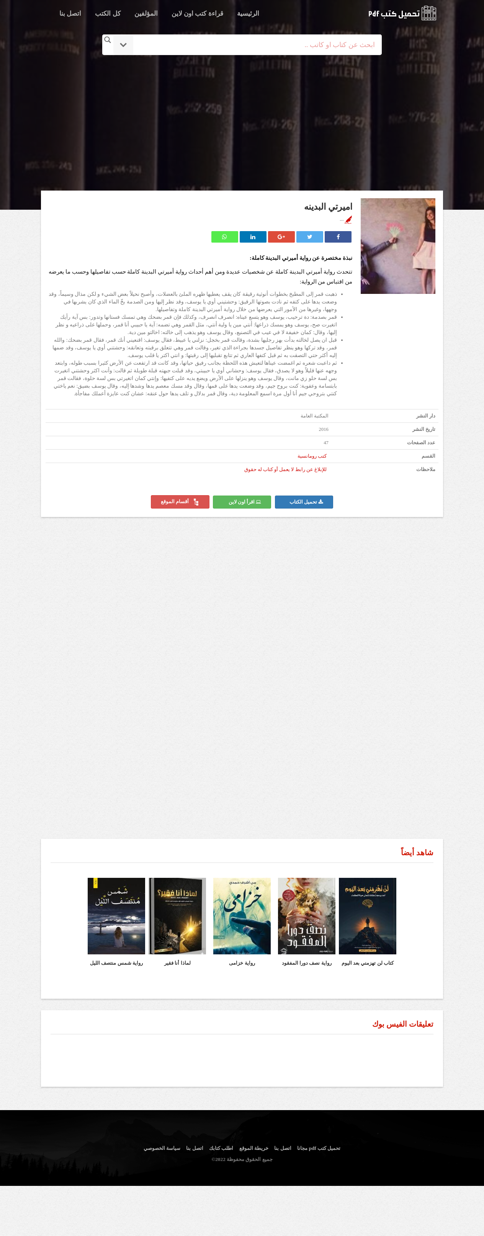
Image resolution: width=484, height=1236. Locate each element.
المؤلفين (146, 13)
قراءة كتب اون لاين (197, 13)
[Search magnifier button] (107, 39)
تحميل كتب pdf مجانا (318, 1148)
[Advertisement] (242, 123)
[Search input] (252, 44)
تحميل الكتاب (306, 502)
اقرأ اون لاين (245, 502)
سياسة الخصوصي (162, 1148)
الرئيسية (248, 13)
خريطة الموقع (253, 1148)
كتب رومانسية (312, 456)
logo (402, 13)
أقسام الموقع (180, 502)
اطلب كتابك (221, 1148)
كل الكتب (107, 13)
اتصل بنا (70, 13)
